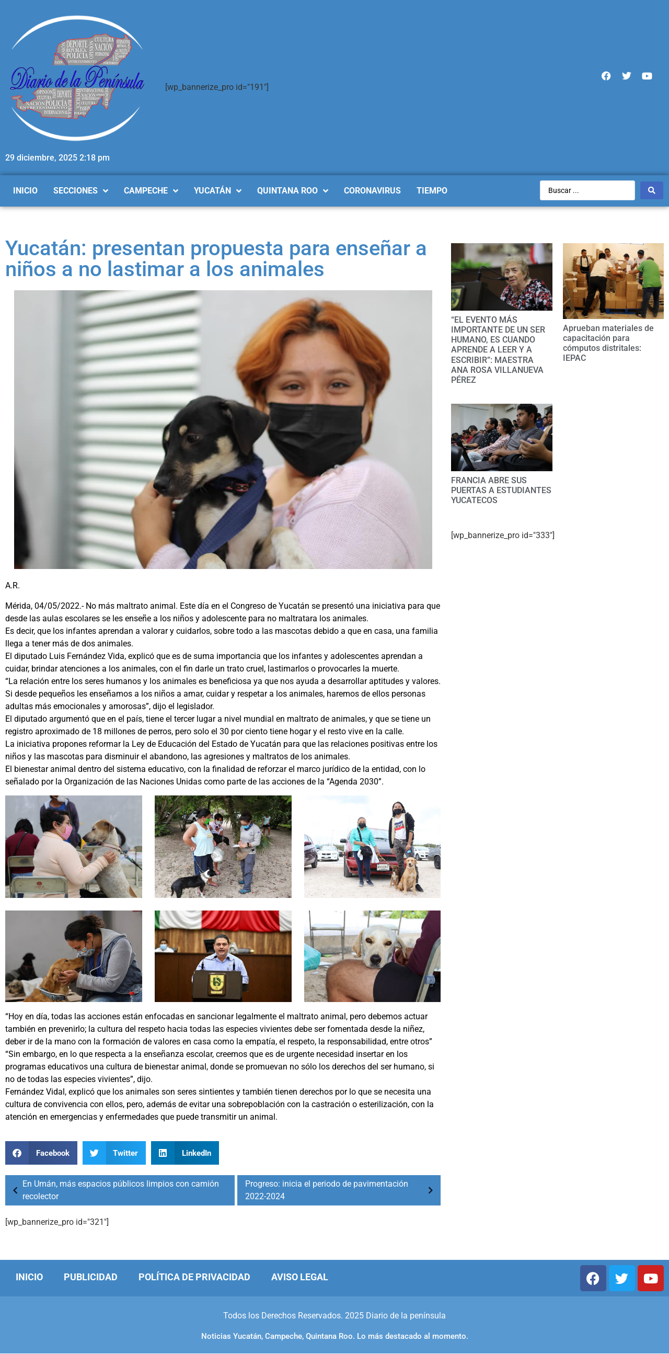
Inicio (29, 1276)
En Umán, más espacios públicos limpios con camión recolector (113, 1190)
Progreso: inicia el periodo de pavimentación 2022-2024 (341, 1190)
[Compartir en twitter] (114, 1153)
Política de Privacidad (194, 1276)
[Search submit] (651, 190)
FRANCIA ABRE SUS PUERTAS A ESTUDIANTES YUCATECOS (501, 490)
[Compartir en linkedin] (185, 1153)
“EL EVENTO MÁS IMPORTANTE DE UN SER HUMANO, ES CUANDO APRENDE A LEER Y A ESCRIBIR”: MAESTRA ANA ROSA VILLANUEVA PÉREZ (498, 350)
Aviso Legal (299, 1276)
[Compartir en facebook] (41, 1153)
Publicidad (91, 1276)
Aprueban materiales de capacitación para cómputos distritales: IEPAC (608, 343)
